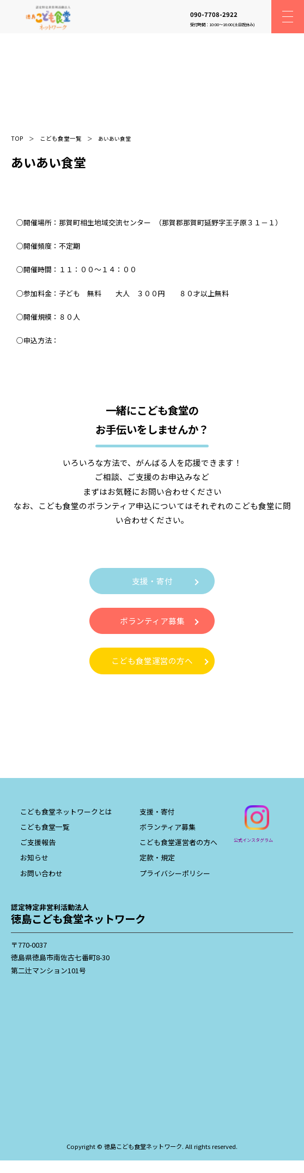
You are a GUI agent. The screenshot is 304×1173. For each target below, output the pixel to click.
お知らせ (34, 857)
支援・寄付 (152, 580)
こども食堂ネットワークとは (66, 811)
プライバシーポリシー (174, 873)
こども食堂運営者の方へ (178, 842)
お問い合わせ (41, 873)
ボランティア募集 (152, 620)
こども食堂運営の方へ (152, 660)
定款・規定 (157, 857)
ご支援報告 (38, 842)
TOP (17, 138)
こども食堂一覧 (61, 138)
